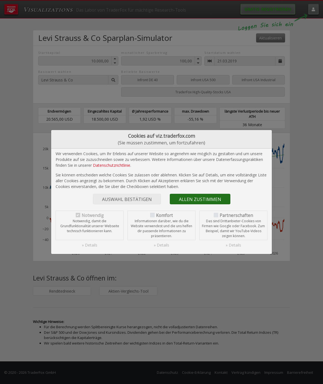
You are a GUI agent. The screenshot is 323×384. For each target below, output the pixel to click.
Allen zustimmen (200, 199)
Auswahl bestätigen (127, 199)
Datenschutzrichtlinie (111, 165)
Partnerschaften (236, 215)
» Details (89, 245)
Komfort (164, 215)
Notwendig (93, 215)
